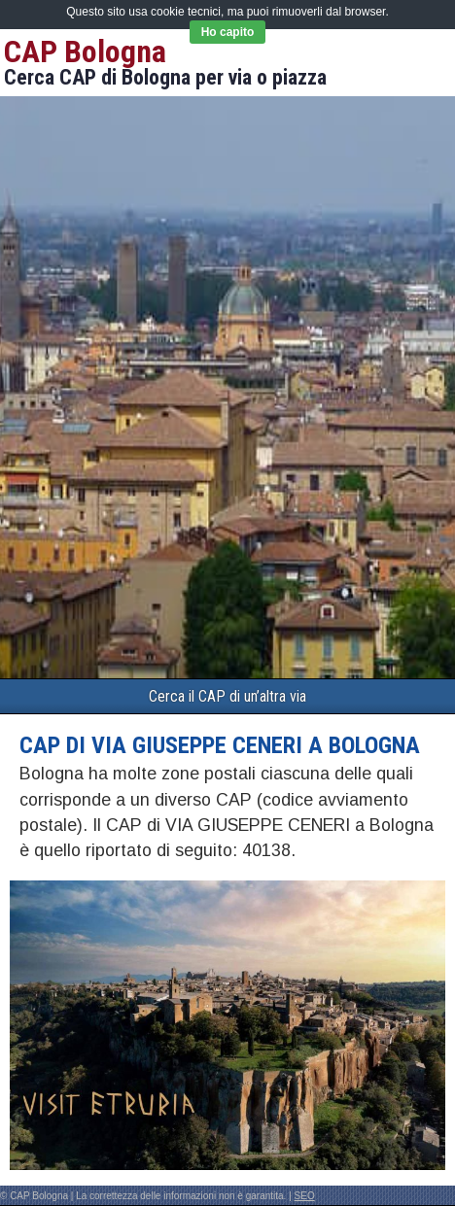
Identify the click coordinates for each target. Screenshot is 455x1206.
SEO (305, 1195)
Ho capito (228, 32)
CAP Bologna (85, 51)
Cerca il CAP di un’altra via (227, 696)
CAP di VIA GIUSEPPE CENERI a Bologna (219, 745)
